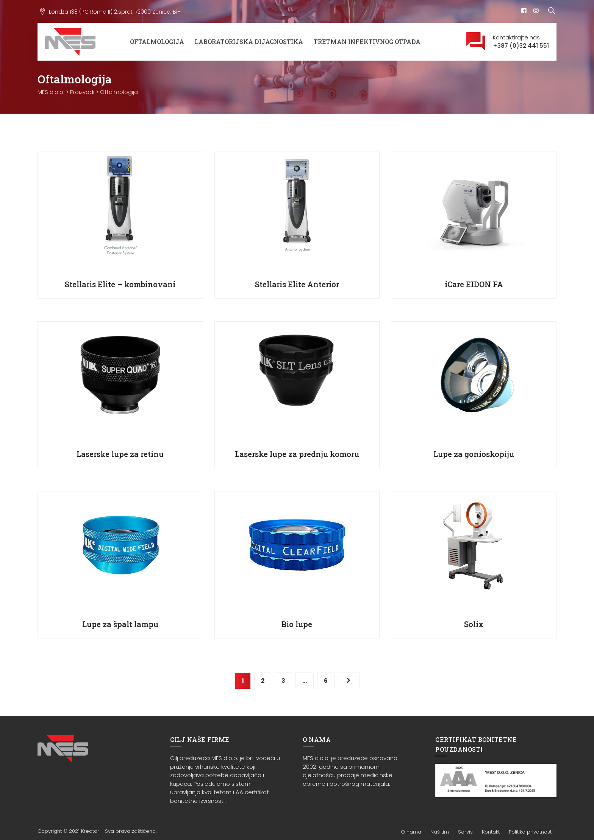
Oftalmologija (157, 41)
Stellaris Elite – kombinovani (120, 284)
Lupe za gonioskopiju (473, 454)
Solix (473, 624)
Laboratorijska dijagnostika (249, 41)
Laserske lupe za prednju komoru (297, 454)
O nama (411, 831)
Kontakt (491, 831)
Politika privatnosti (531, 831)
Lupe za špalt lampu (120, 624)
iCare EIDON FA (474, 284)
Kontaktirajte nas (521, 41)
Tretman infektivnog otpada (367, 41)
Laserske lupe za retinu (120, 454)
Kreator (90, 831)
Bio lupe (296, 624)
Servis (465, 831)
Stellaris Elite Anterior (297, 284)
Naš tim (439, 831)
